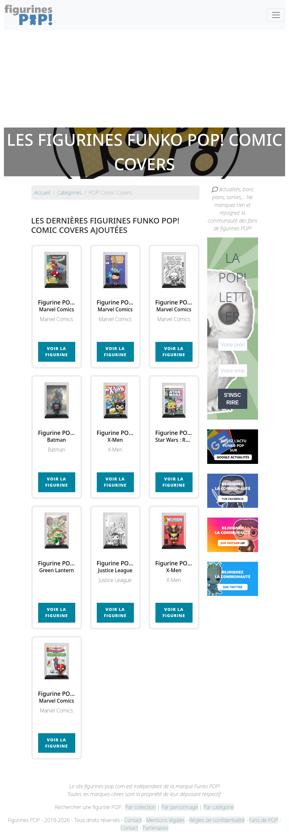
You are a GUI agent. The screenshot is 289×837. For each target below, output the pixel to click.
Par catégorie (218, 807)
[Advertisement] (144, 78)
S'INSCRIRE (232, 398)
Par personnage (179, 807)
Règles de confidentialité (217, 820)
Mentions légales (165, 820)
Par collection (140, 807)
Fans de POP (263, 820)
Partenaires (155, 827)
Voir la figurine (56, 351)
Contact (133, 820)
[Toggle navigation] (276, 14)
